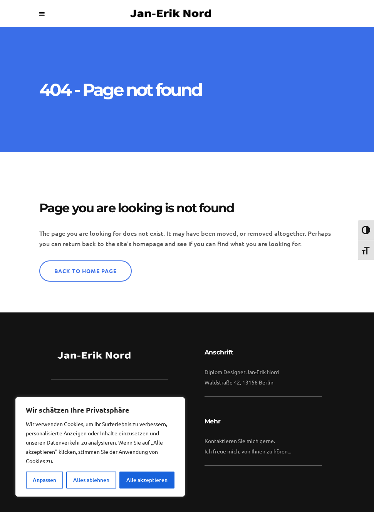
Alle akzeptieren (147, 479)
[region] (100, 447)
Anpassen (44, 479)
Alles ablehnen (91, 479)
